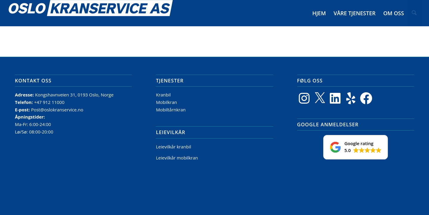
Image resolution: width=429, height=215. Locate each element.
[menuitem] (319, 13)
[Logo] (91, 13)
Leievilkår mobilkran (177, 158)
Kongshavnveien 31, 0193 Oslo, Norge (75, 95)
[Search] (414, 13)
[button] (355, 147)
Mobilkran (166, 102)
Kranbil (163, 95)
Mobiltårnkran (171, 110)
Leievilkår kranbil (173, 147)
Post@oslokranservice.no (57, 110)
